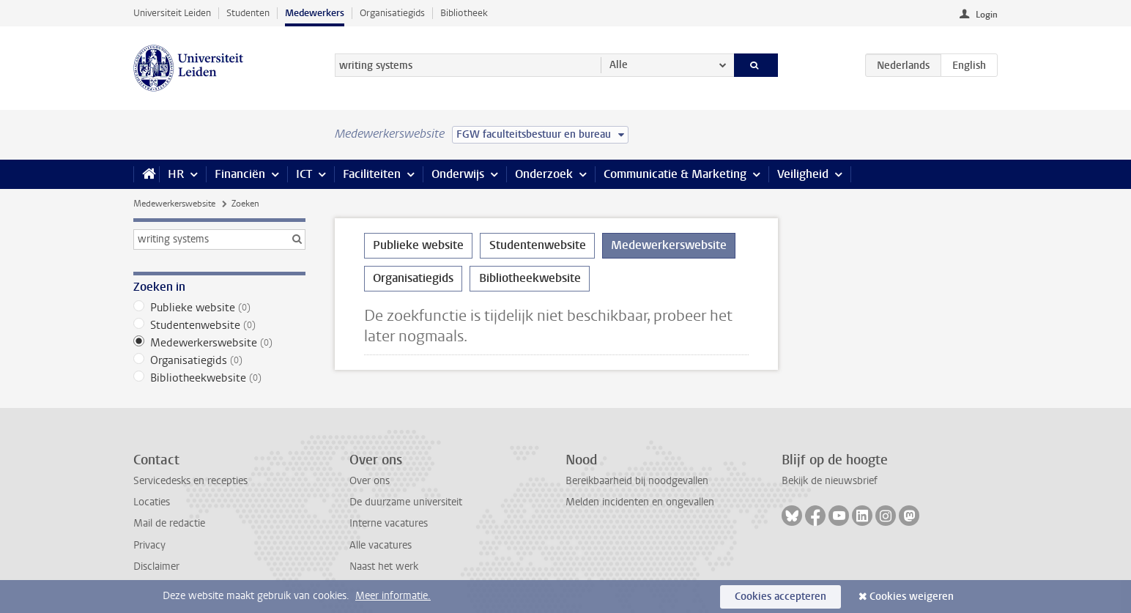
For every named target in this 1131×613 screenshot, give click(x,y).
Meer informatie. (393, 596)
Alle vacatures (380, 545)
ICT (304, 174)
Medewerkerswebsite (174, 203)
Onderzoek (544, 174)
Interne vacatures (388, 523)
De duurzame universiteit (405, 502)
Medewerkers (314, 13)
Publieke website (219, 308)
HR (176, 174)
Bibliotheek (464, 13)
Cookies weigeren (911, 596)
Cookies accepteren (780, 596)
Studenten (248, 13)
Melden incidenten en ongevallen (640, 502)
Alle (618, 65)
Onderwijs (457, 174)
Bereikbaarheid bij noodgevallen (637, 481)
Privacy (149, 545)
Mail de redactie (169, 523)
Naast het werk (383, 566)
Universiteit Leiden (172, 13)
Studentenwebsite (219, 325)
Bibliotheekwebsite (219, 378)
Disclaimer (156, 566)
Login (987, 15)
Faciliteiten (372, 174)
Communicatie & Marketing (675, 174)
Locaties (151, 502)
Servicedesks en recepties (190, 481)
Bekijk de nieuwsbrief (830, 481)
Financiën (240, 174)
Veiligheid (802, 174)
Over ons (369, 481)
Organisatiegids (392, 13)
